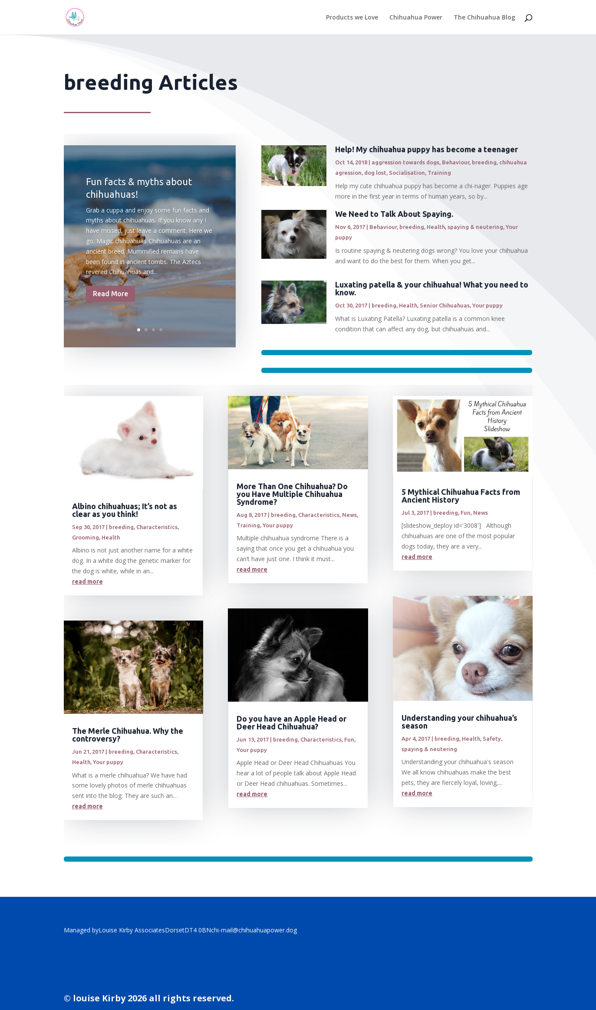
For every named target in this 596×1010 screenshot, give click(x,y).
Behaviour (455, 162)
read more (87, 581)
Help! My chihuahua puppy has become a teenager (426, 149)
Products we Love (352, 17)
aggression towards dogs (405, 162)
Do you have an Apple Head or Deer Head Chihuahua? (291, 722)
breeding (484, 162)
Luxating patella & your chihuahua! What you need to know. (431, 288)
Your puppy (487, 305)
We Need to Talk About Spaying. (394, 213)
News (349, 515)
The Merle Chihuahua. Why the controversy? (127, 734)
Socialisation (407, 173)
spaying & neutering (475, 227)
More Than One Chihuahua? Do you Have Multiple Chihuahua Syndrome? (292, 494)
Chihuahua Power (415, 17)
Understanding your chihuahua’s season (459, 721)
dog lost (375, 173)
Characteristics (157, 527)
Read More (110, 299)
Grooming (85, 537)
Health (436, 227)
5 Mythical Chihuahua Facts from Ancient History (461, 495)
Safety (492, 738)
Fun (349, 739)
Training (439, 173)
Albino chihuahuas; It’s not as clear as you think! (124, 510)
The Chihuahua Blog (484, 17)
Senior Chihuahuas (445, 305)
